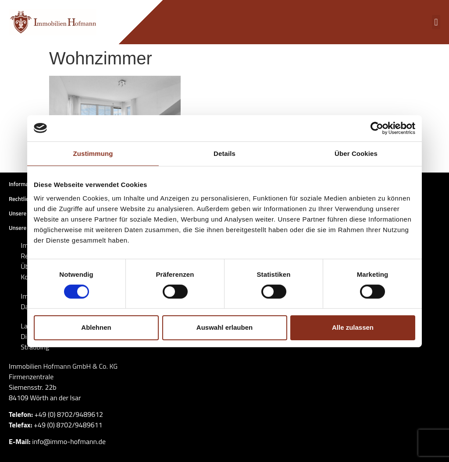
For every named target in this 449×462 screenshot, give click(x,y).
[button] (436, 22)
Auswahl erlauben (224, 327)
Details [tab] (224, 153)
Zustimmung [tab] (93, 153)
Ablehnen (96, 327)
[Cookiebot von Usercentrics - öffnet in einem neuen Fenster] (377, 127)
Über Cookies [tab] (356, 153)
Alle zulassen (353, 327)
